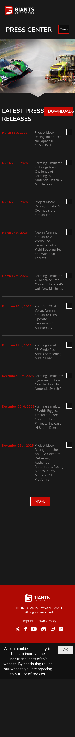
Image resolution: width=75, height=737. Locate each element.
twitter (17, 629)
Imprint (27, 621)
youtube (34, 629)
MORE (40, 501)
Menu (64, 29)
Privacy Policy (46, 621)
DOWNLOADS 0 (60, 111)
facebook (25, 629)
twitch (52, 629)
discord (43, 629)
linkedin (61, 629)
